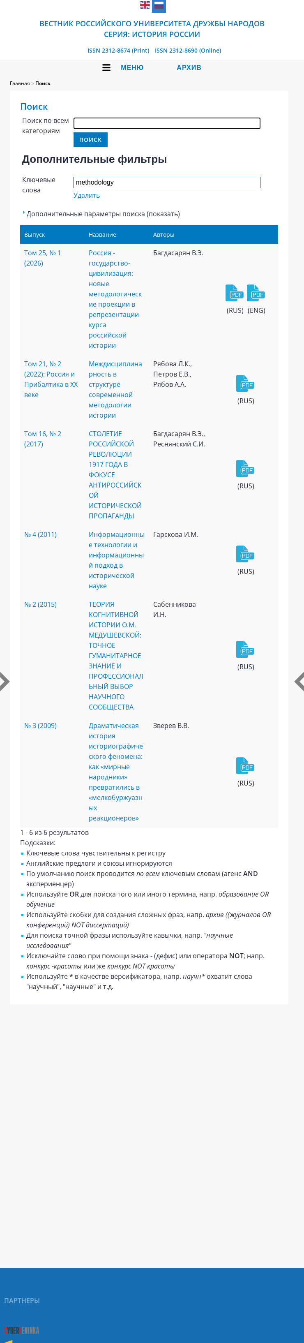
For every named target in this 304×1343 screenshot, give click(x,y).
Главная (20, 83)
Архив (189, 67)
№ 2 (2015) (40, 604)
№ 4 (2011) (40, 534)
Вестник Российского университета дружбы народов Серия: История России (152, 28)
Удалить (87, 195)
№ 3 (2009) (40, 725)
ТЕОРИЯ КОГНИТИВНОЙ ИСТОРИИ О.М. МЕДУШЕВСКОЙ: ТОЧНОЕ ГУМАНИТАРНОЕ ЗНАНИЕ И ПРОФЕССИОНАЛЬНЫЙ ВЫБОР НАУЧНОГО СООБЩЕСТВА (116, 656)
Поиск (43, 83)
